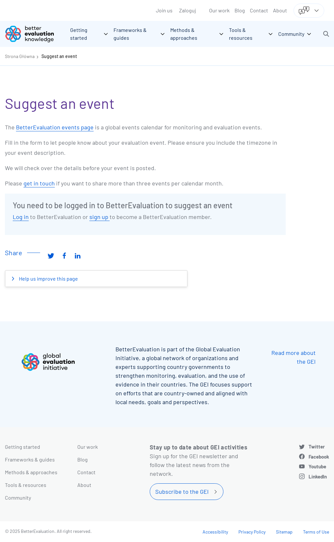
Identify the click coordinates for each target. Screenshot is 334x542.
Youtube (317, 466)
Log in (21, 216)
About (280, 10)
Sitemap (284, 532)
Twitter (317, 446)
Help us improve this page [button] (48, 278)
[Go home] (34, 34)
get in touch (39, 183)
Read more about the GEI (293, 357)
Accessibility (215, 532)
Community (18, 497)
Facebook (319, 457)
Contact (259, 10)
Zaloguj (187, 10)
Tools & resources (25, 485)
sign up (99, 216)
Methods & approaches (31, 472)
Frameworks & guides (30, 459)
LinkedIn (318, 476)
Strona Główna (20, 56)
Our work (219, 10)
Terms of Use (316, 532)
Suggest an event (59, 56)
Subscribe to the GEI (182, 491)
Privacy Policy (252, 532)
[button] (326, 34)
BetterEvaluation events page (55, 127)
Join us (164, 10)
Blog (240, 10)
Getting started (22, 447)
